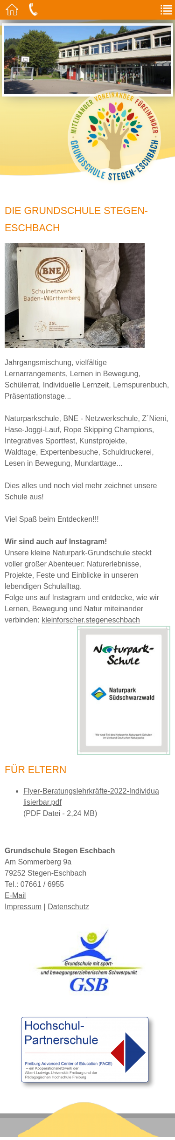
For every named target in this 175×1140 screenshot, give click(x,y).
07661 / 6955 (42, 884)
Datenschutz (68, 907)
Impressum (23, 907)
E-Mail (15, 895)
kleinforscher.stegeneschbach (91, 620)
